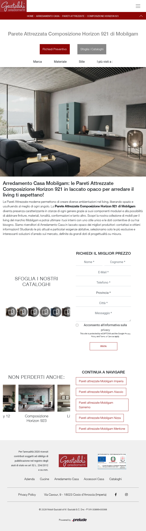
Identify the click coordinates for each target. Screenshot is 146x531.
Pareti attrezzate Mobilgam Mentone (101, 425)
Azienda (29, 475)
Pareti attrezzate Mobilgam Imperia (100, 382)
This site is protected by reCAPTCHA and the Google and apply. (105, 335)
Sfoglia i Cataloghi (92, 49)
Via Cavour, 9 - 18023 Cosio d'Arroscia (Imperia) (75, 491)
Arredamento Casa (47, 16)
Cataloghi (115, 475)
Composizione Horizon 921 (104, 16)
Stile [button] (82, 62)
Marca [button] (37, 62)
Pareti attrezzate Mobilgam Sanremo (101, 403)
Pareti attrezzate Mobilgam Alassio (100, 393)
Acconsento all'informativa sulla (105, 328)
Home (28, 16)
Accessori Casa (94, 475)
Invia (103, 347)
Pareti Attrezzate (73, 16)
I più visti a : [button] (105, 62)
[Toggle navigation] (138, 6)
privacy (105, 330)
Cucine (44, 475)
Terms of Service (107, 337)
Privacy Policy (27, 491)
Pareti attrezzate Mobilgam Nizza (99, 414)
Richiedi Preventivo (54, 49)
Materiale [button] (60, 62)
